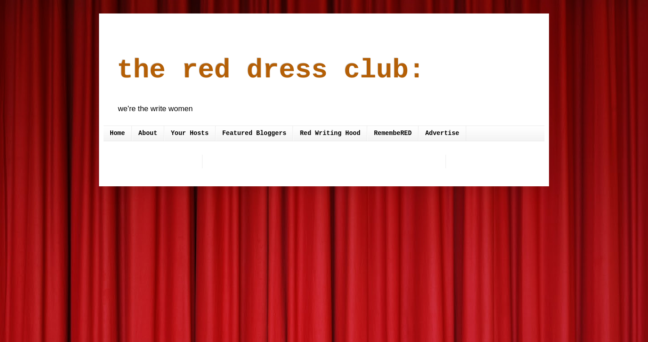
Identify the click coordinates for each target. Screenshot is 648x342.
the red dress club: (271, 70)
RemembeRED (393, 133)
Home (117, 133)
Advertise (442, 133)
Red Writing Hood (330, 133)
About (148, 133)
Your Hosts (190, 133)
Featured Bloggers (254, 133)
